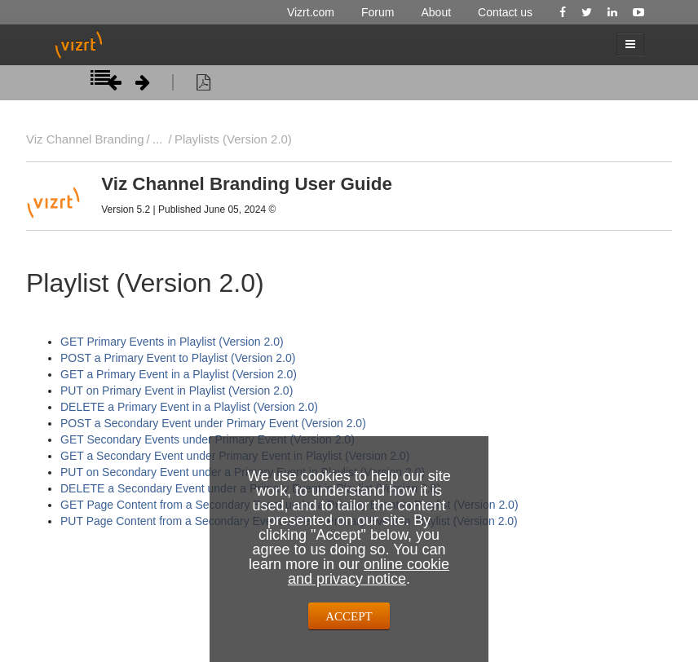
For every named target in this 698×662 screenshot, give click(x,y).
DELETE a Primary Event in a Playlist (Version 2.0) (189, 406)
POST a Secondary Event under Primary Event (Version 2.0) (213, 423)
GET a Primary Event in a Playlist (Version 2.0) (178, 374)
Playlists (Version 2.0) (233, 139)
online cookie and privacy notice (368, 571)
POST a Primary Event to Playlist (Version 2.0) (177, 357)
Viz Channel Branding (85, 139)
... (157, 139)
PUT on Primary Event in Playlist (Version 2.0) (176, 390)
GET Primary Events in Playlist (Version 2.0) (172, 341)
